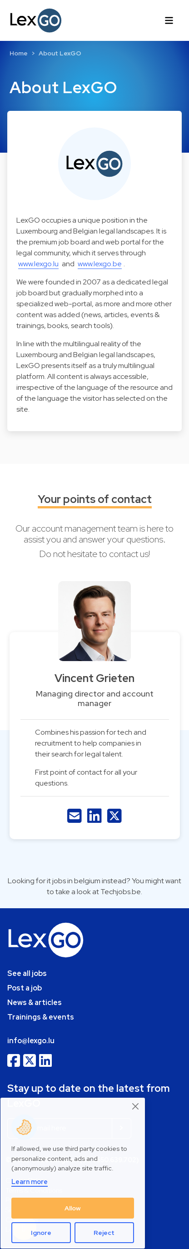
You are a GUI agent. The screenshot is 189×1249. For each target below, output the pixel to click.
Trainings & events (40, 1017)
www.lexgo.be (100, 264)
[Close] (136, 1106)
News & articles (34, 1002)
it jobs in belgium (73, 881)
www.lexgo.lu (38, 264)
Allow (73, 1208)
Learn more (29, 1181)
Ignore (41, 1233)
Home (19, 53)
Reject (104, 1233)
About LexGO (60, 53)
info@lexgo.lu (31, 1040)
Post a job (24, 988)
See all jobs (27, 973)
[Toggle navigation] (169, 20)
